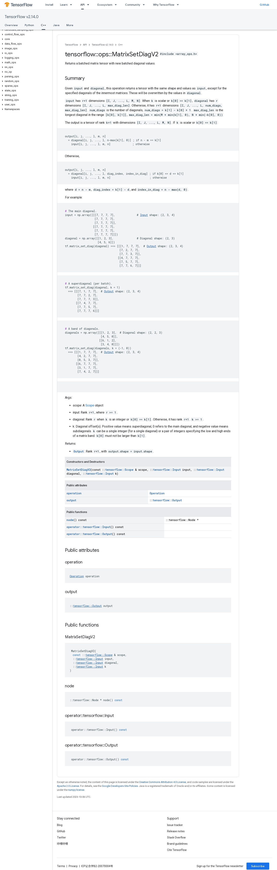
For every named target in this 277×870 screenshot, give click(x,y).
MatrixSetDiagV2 (79, 470)
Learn (63, 4)
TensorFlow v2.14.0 (22, 16)
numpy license (76, 789)
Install (49, 4)
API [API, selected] (82, 4)
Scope (89, 405)
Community (132, 4)
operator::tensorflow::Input (88, 527)
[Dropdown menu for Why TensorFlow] (179, 4)
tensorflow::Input (167, 470)
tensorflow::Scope (119, 470)
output (71, 500)
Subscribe (258, 866)
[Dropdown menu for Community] (145, 4)
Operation (157, 493)
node (70, 520)
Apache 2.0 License (68, 785)
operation (74, 493)
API (85, 44)
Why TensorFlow (163, 4)
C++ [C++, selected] (43, 25)
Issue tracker (175, 825)
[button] (25, 29)
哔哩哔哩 (62, 843)
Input (144, 215)
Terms (61, 866)
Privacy (73, 866)
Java (56, 25)
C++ (120, 44)
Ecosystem (104, 4)
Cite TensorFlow (177, 849)
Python (29, 25)
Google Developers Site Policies (120, 785)
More (69, 25)
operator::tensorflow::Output (89, 534)
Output (151, 246)
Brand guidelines (177, 843)
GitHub (264, 4)
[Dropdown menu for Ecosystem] (117, 4)
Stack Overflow (176, 837)
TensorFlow (71, 44)
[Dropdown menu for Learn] (72, 4)
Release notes (176, 831)
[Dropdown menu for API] (89, 4)
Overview (11, 25)
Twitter (61, 837)
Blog (59, 825)
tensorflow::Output (167, 500)
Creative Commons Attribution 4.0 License (162, 782)
